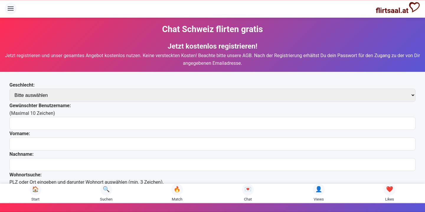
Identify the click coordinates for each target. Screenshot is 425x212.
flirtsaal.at (398, 8)
